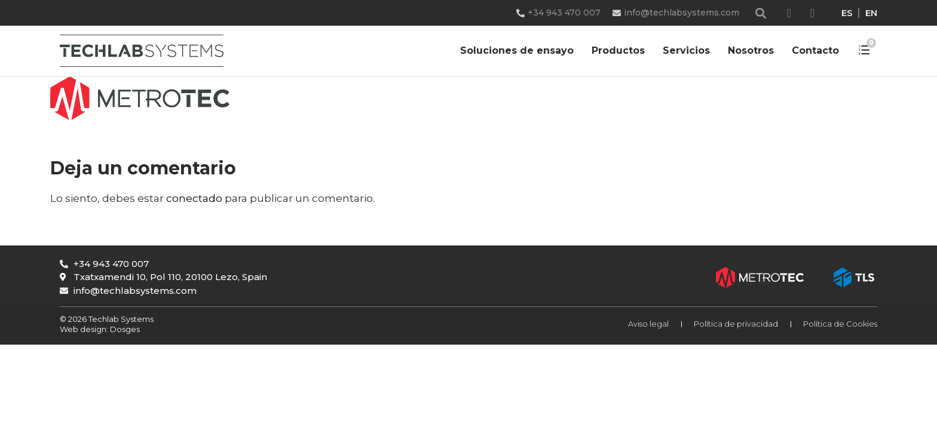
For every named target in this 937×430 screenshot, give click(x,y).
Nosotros (751, 50)
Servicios (686, 50)
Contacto (815, 50)
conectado (194, 198)
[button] (761, 13)
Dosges (124, 329)
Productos (618, 50)
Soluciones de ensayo (517, 50)
